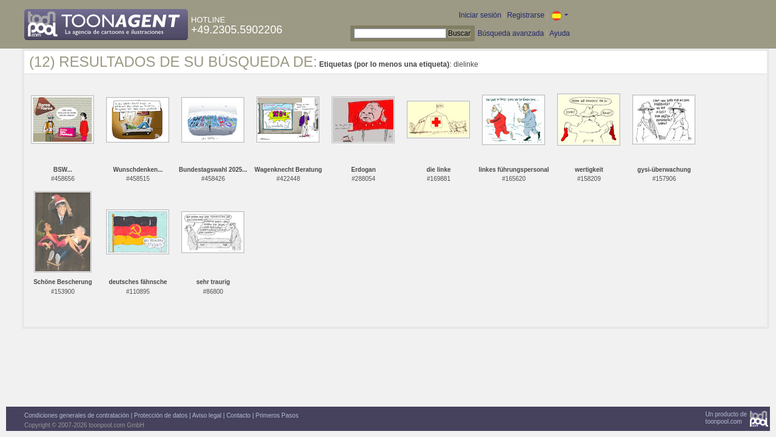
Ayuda (559, 33)
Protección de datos (160, 415)
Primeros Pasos (277, 415)
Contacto (238, 415)
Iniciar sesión (480, 15)
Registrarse (525, 15)
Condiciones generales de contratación (76, 415)
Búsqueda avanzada (511, 33)
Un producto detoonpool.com (726, 418)
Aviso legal (206, 415)
